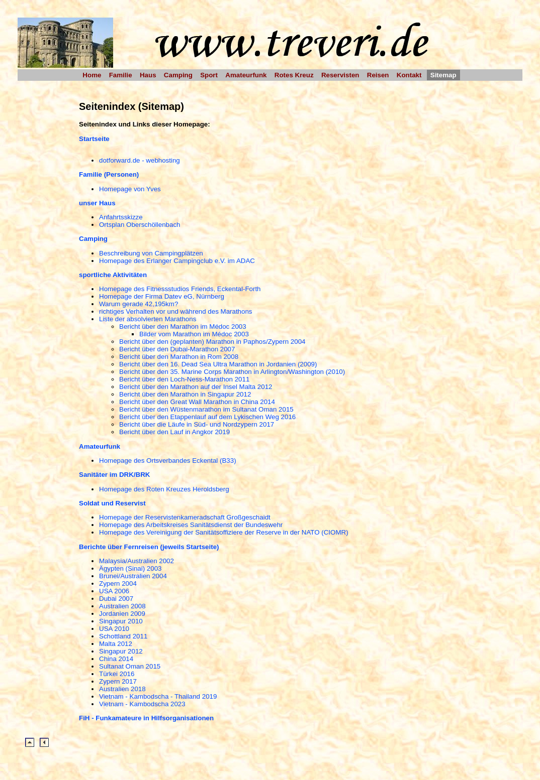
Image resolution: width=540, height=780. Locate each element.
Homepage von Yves (130, 189)
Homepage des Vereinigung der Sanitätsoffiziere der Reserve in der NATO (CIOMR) (223, 532)
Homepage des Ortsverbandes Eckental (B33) (167, 460)
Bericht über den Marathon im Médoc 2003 (182, 326)
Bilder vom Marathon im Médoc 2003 (194, 334)
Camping (178, 75)
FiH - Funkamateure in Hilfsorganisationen (146, 718)
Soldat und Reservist (112, 503)
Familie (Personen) (109, 174)
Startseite (94, 139)
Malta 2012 (115, 643)
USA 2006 (114, 591)
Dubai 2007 (116, 598)
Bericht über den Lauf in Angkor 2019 (174, 432)
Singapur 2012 (121, 651)
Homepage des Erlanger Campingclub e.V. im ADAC (177, 261)
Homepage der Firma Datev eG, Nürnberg (161, 296)
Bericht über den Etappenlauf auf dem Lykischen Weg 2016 (207, 417)
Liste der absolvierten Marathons (147, 319)
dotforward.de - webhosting (139, 160)
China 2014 (116, 659)
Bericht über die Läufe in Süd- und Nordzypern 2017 (196, 424)
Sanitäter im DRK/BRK (114, 474)
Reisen (378, 75)
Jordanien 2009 (122, 613)
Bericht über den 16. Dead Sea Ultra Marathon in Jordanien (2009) (218, 364)
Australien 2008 (122, 606)
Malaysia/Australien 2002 (136, 561)
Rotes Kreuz (294, 75)
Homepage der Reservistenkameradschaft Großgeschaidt (185, 517)
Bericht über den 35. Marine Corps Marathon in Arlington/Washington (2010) (232, 371)
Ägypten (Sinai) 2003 (130, 568)
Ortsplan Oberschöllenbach (140, 224)
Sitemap (443, 75)
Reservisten (340, 75)
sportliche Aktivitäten (113, 275)
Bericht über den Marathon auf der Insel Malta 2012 (196, 387)
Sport (209, 75)
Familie (120, 75)
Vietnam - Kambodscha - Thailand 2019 (158, 696)
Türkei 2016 (116, 674)
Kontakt (409, 75)
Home (91, 75)
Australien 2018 (122, 689)
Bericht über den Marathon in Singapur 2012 (185, 394)
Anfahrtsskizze (121, 217)
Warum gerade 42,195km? (138, 304)
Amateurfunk (245, 75)
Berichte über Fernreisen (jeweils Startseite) (149, 547)
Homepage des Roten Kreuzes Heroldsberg (164, 489)
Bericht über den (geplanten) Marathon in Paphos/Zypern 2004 (212, 341)
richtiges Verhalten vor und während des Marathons (175, 311)
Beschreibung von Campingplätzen (151, 253)
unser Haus (97, 203)
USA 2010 (114, 628)
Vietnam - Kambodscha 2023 (142, 704)
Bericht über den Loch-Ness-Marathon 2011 (184, 379)
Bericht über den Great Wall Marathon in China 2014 (197, 402)
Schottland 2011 (123, 636)
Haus (148, 75)
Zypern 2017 (118, 681)
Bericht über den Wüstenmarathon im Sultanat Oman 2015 (206, 409)
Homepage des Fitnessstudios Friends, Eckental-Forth (180, 289)
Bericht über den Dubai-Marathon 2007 (177, 349)
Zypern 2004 (118, 583)
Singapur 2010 (121, 621)
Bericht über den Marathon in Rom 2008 (178, 356)
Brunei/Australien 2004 (133, 576)
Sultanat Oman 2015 (129, 666)
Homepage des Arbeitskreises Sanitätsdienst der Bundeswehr (191, 525)
